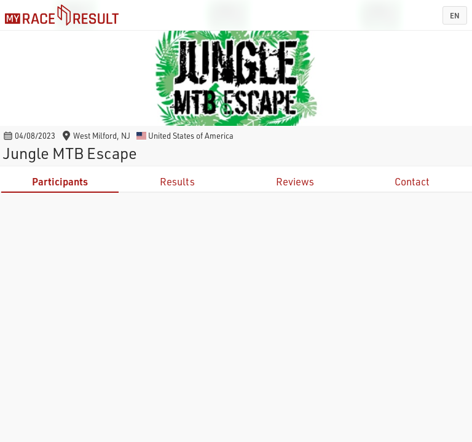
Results (177, 181)
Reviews (295, 181)
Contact (412, 181)
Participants (60, 181)
